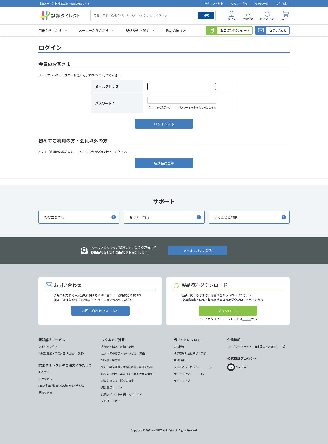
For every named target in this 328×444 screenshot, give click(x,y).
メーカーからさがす (94, 30)
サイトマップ (182, 381)
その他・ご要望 (110, 401)
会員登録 (248, 18)
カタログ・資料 (213, 3)
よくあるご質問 (226, 217)
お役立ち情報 (54, 217)
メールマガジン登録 (197, 250)
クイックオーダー (267, 18)
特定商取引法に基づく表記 (190, 353)
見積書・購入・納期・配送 (117, 346)
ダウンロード (228, 310)
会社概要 (179, 346)
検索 (206, 15)
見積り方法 (45, 393)
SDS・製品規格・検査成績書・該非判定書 (127, 367)
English (272, 346)
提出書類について (112, 387)
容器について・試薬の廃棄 (117, 381)
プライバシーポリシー (187, 367)
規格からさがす (137, 30)
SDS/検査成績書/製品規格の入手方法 (61, 386)
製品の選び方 (176, 30)
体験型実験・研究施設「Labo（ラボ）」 (62, 353)
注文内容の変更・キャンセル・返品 (123, 353)
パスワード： (105, 103)
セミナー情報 (239, 3)
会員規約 (179, 360)
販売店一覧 (261, 3)
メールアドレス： (108, 86)
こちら (246, 319)
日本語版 (259, 346)
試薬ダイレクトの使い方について (121, 394)
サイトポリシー (183, 374)
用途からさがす (50, 30)
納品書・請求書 (110, 360)
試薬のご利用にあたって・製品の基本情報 (127, 374)
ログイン (231, 18)
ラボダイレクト (48, 346)
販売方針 (43, 372)
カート (286, 18)
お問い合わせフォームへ (100, 310)
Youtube (241, 367)
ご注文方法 (45, 379)
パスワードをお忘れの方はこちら (197, 107)
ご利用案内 (283, 3)
